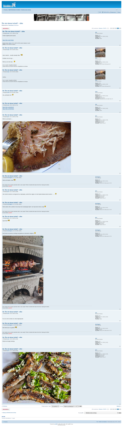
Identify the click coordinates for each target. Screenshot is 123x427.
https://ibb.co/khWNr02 (8, 107)
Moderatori (16, 25)
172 (113, 28)
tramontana (11, 25)
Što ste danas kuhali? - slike (12, 23)
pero (8, 116)
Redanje (67, 406)
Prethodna (5, 406)
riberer (10, 43)
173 (115, 28)
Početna (6, 9)
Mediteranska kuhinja (26, 9)
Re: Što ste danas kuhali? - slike (14, 31)
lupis (8, 49)
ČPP (100, 12)
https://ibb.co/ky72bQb (8, 40)
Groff (8, 92)
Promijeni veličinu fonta (119, 9)
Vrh (119, 45)
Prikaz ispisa (117, 9)
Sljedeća (118, 406)
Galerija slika (106, 12)
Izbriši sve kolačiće (103, 421)
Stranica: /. (103, 28)
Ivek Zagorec (9, 177)
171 (111, 28)
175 (120, 28)
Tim (97, 421)
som (8, 33)
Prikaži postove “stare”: (50, 406)
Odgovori (6, 28)
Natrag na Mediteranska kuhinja (9, 412)
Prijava (119, 12)
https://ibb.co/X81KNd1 (8, 108)
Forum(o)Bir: (81, 412)
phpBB (56, 424)
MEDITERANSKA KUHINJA (14, 9)
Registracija (113, 12)
